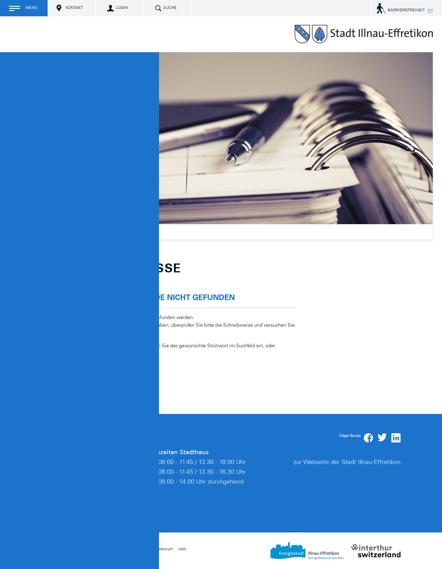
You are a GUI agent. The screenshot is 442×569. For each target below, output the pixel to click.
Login (122, 8)
